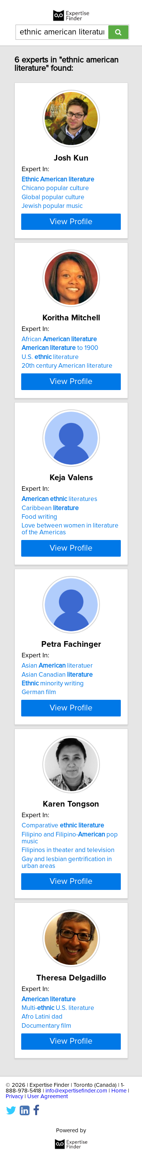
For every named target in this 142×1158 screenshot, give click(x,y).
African (59, 353)
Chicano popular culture (55, 188)
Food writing (39, 544)
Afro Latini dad (42, 1064)
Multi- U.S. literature (58, 1055)
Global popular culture (53, 197)
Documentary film (46, 1073)
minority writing (53, 717)
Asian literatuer (57, 699)
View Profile (71, 235)
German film (39, 726)
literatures (59, 526)
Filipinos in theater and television (68, 897)
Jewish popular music (52, 206)
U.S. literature (50, 370)
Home (118, 1152)
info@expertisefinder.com (76, 1152)
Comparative (63, 873)
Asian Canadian (57, 708)
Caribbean (50, 535)
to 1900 (60, 361)
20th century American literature (67, 379)
